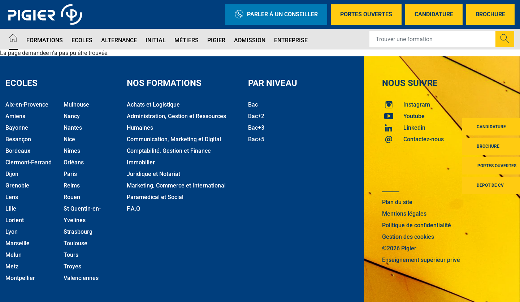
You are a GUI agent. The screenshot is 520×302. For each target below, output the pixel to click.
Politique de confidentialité (416, 225)
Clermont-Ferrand (28, 162)
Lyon (11, 231)
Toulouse (75, 243)
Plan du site (397, 202)
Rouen (72, 197)
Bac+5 (256, 139)
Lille (10, 208)
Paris (70, 174)
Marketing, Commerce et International (176, 185)
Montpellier (20, 278)
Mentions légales (404, 213)
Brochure (490, 14)
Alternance (119, 40)
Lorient (14, 220)
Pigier (216, 40)
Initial (156, 40)
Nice (69, 139)
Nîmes (72, 150)
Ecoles (82, 40)
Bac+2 (256, 116)
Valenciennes (81, 278)
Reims (72, 185)
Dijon (11, 174)
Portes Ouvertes (366, 14)
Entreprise (291, 40)
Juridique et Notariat (153, 174)
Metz (11, 266)
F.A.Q (133, 208)
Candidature (434, 14)
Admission (249, 40)
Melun (13, 254)
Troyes (72, 266)
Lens (11, 197)
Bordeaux (17, 150)
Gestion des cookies (408, 236)
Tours (71, 254)
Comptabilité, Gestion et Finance (169, 150)
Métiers (186, 40)
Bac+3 (256, 127)
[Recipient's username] (432, 39)
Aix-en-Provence (26, 104)
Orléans (74, 162)
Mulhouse (76, 104)
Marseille (17, 243)
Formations (44, 40)
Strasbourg (78, 231)
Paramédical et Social (155, 197)
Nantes (73, 127)
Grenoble (17, 185)
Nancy (72, 116)
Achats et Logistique (153, 104)
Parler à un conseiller (276, 15)
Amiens (15, 116)
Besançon (18, 139)
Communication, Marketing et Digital (174, 139)
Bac (253, 104)
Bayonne (16, 127)
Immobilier (141, 162)
